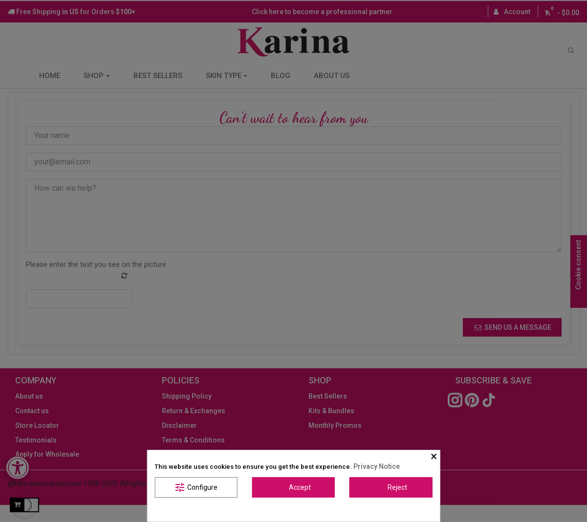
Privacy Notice (376, 466)
